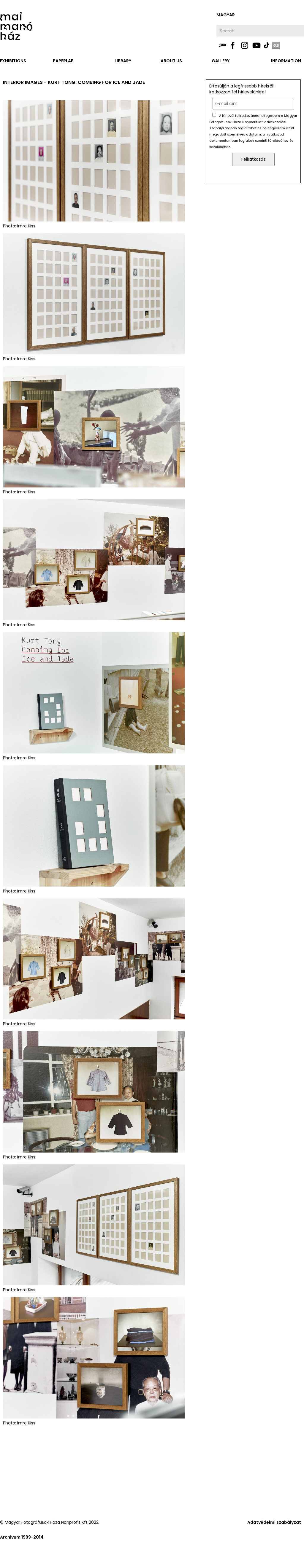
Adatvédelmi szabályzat (274, 1522)
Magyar (225, 15)
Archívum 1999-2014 (21, 1537)
